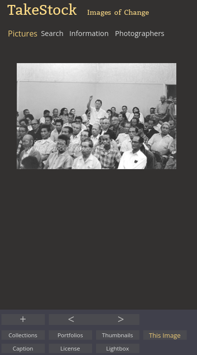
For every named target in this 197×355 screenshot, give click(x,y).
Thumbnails (117, 335)
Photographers (139, 33)
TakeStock (42, 10)
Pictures (22, 33)
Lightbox (117, 348)
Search (52, 33)
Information (89, 33)
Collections (22, 335)
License (70, 348)
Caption (23, 348)
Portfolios (70, 335)
